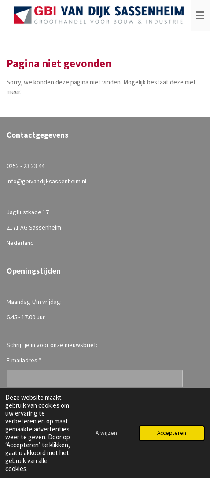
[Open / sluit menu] (200, 15)
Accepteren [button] (171, 433)
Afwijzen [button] (106, 433)
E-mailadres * (24, 360)
